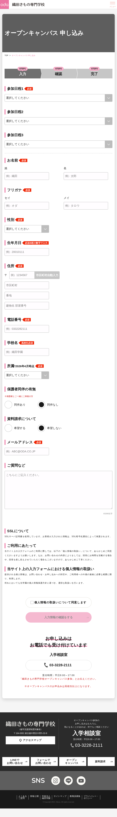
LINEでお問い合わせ (15, 761)
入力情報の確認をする (58, 617)
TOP (6, 55)
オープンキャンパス (71, 761)
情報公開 (34, 796)
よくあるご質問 (22, 797)
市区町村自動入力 (47, 275)
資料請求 (100, 761)
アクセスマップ (30, 740)
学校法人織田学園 (46, 797)
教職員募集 (75, 796)
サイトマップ (60, 796)
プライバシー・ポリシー (91, 797)
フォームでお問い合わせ (43, 761)
